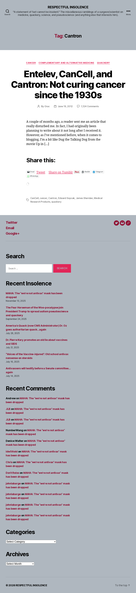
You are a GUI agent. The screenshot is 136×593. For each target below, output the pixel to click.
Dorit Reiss (12, 472)
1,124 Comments (90, 106)
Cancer (31, 63)
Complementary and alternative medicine (66, 63)
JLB (8, 408)
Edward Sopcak (66, 198)
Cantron (52, 198)
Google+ (13, 233)
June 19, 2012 (65, 106)
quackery (56, 201)
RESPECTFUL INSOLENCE (68, 7)
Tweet (40, 171)
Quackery (103, 63)
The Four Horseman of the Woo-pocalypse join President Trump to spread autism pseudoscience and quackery (37, 311)
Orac (47, 106)
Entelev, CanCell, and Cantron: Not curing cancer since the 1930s (68, 84)
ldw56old (12, 451)
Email (10, 227)
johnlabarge (13, 483)
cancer (43, 198)
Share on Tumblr (61, 171)
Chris (9, 461)
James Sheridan (84, 198)
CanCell (34, 198)
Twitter (11, 222)
